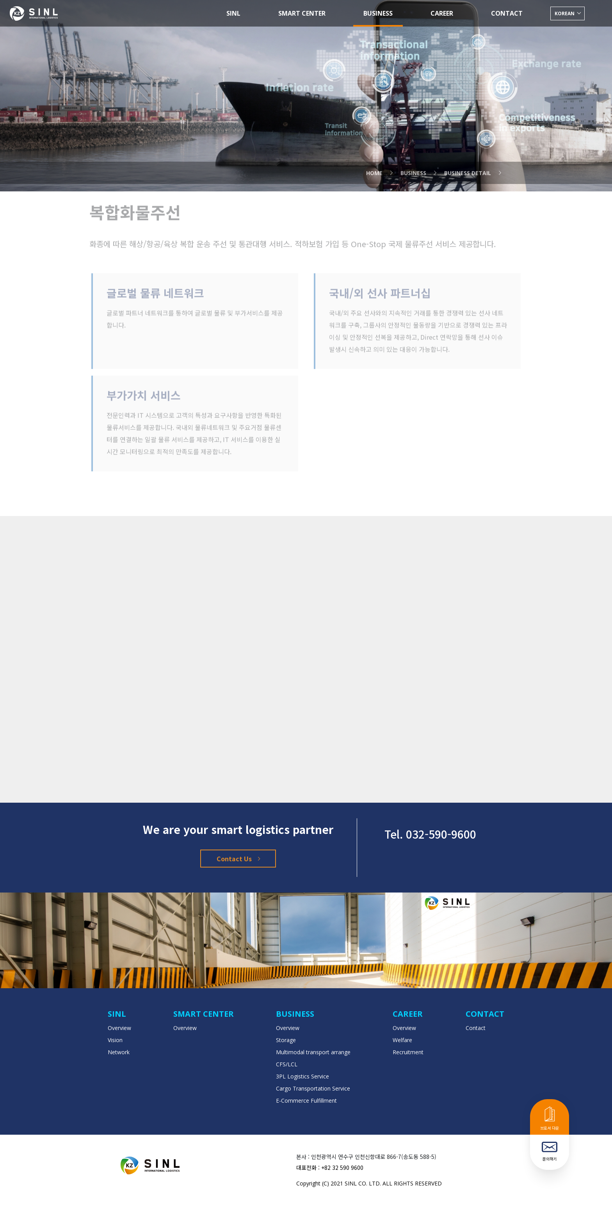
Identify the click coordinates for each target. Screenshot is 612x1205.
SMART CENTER (302, 13)
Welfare (402, 1040)
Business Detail (467, 162)
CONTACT (507, 13)
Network (119, 1052)
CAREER (442, 13)
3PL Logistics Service (302, 1076)
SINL (233, 13)
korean (565, 13)
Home (374, 162)
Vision (115, 1040)
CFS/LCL (286, 1064)
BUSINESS (378, 13)
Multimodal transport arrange (313, 1052)
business (413, 162)
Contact (476, 1028)
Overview (119, 1028)
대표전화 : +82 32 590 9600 (329, 1167)
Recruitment (408, 1052)
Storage (286, 1040)
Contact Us (238, 859)
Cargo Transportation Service (313, 1088)
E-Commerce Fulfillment (306, 1100)
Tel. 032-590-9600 (430, 834)
